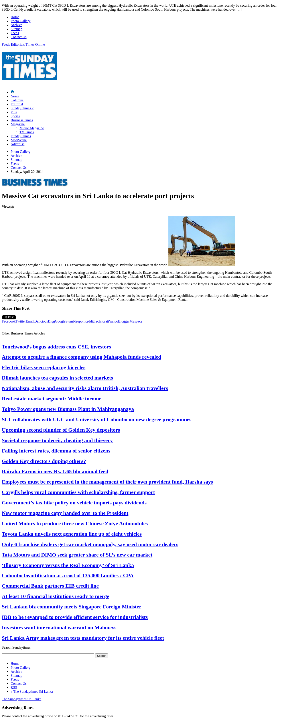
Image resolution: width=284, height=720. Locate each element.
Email (30, 321)
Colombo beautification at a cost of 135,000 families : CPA (68, 575)
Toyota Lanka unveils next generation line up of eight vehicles (72, 534)
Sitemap (16, 29)
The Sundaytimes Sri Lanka (32, 691)
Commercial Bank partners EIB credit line (50, 586)
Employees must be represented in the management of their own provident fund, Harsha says (107, 482)
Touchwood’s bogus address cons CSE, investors (56, 347)
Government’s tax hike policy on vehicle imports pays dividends (74, 503)
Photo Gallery (20, 21)
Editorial (17, 104)
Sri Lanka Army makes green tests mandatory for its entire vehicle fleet (83, 638)
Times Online (35, 44)
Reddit (89, 321)
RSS (14, 687)
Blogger (124, 321)
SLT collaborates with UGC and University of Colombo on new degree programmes (96, 419)
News (15, 96)
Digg (51, 321)
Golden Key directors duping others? (44, 461)
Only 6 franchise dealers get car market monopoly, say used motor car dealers (90, 544)
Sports (15, 116)
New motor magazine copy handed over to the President (65, 513)
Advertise (17, 144)
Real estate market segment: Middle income (51, 398)
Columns (17, 100)
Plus (14, 112)
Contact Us (19, 37)
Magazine (18, 124)
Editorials (18, 44)
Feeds (15, 33)
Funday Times (21, 136)
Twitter (21, 321)
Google (60, 321)
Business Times (22, 120)
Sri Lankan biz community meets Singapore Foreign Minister (71, 607)
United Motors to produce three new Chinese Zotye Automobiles (75, 523)
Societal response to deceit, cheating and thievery (57, 440)
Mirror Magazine (32, 128)
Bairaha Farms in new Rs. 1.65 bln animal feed (55, 471)
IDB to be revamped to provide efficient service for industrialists (75, 617)
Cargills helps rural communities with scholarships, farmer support (78, 492)
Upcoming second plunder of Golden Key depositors (61, 430)
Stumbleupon (74, 321)
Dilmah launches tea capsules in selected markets (57, 378)
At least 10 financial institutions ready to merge (55, 596)
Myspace (136, 321)
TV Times (27, 132)
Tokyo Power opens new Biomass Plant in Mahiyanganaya (68, 409)
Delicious (41, 321)
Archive (16, 25)
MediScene (19, 140)
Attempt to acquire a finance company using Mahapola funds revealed (81, 357)
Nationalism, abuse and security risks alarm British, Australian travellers (85, 388)
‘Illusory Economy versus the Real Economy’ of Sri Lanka (68, 565)
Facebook (9, 321)
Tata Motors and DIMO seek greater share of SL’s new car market (77, 555)
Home (15, 17)
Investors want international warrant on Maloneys (59, 627)
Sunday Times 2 (22, 108)
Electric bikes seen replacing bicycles (43, 367)
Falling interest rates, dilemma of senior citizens (56, 451)
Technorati (101, 321)
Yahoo (113, 321)
